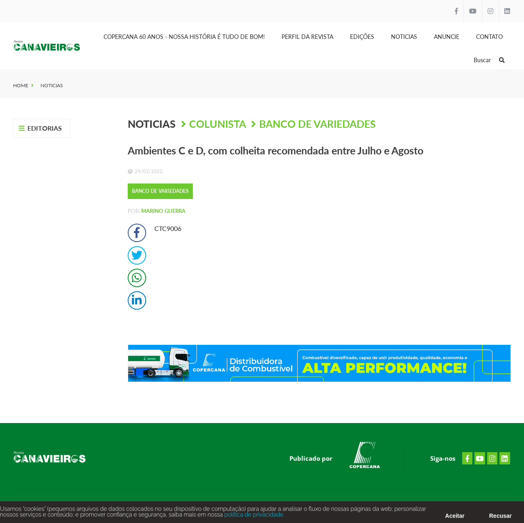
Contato (489, 36)
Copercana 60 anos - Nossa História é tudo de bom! (184, 36)
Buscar (489, 60)
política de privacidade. (253, 516)
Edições (362, 36)
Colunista (218, 124)
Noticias (404, 36)
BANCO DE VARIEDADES (317, 124)
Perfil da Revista (307, 36)
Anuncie (446, 36)
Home (20, 85)
